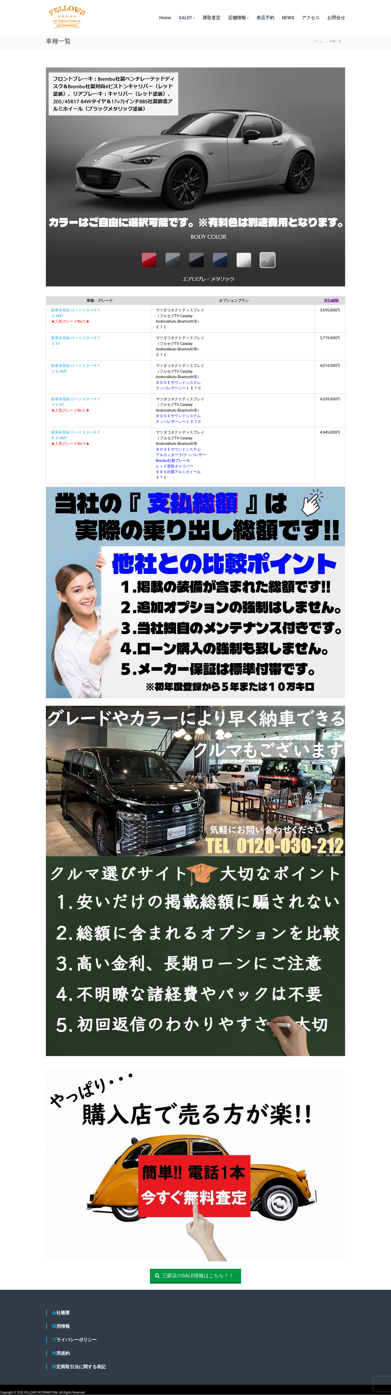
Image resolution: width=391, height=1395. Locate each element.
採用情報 (61, 1326)
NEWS (288, 17)
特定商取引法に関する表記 (79, 1366)
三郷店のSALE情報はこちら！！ (194, 1276)
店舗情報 (237, 17)
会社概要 (61, 1312)
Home (165, 17)
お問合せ (336, 17)
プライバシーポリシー (74, 1339)
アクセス (311, 17)
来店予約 (265, 17)
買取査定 (211, 17)
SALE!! (185, 17)
